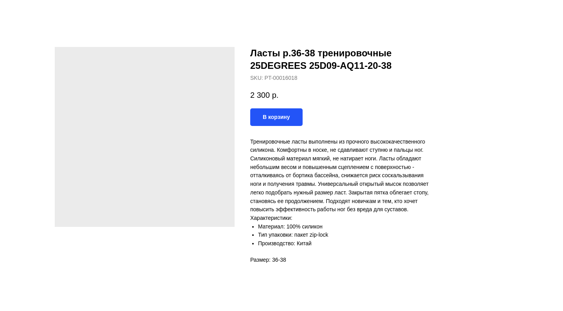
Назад (22, 12)
